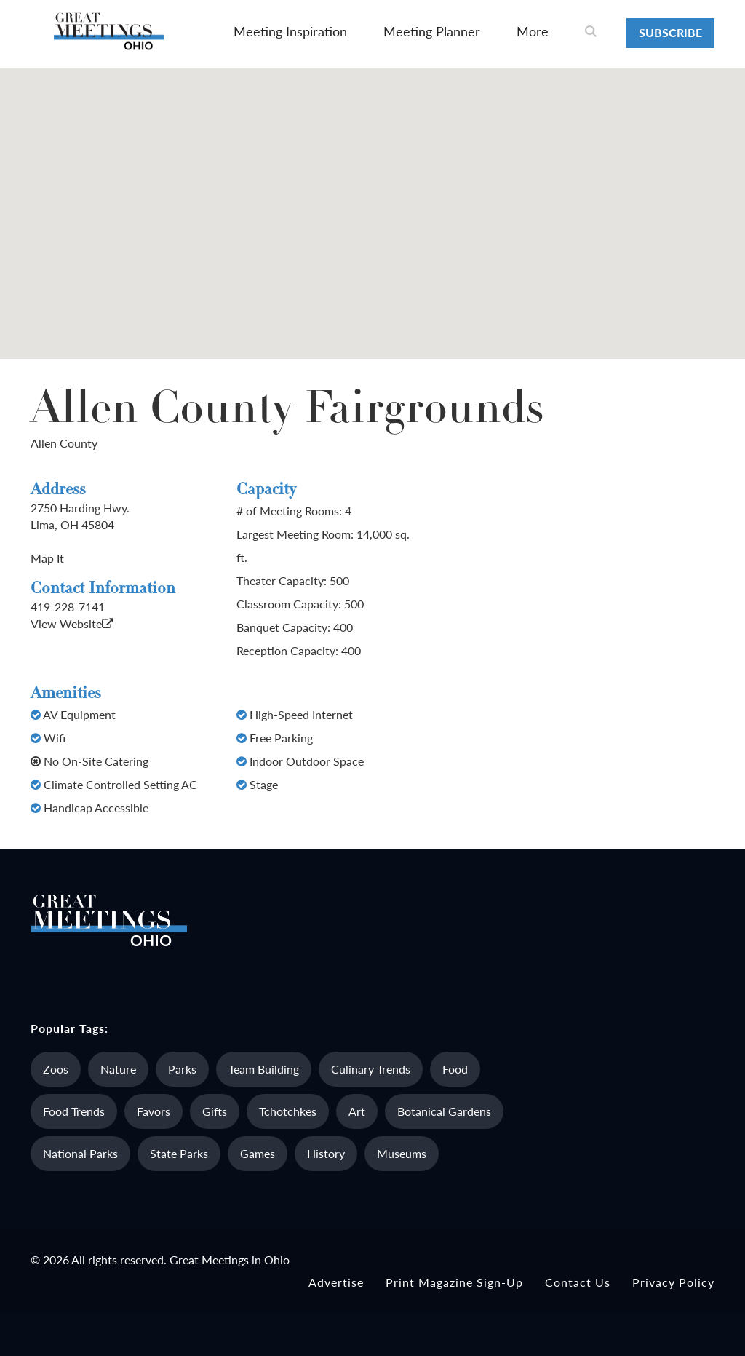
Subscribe (670, 32)
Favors (153, 1111)
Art (356, 1111)
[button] (372, 199)
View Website (72, 623)
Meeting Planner (431, 31)
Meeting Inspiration (290, 31)
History (326, 1153)
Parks (182, 1068)
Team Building (263, 1068)
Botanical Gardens (444, 1111)
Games (257, 1153)
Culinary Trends (370, 1068)
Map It (47, 558)
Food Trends (74, 1111)
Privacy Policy (673, 1282)
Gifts (214, 1111)
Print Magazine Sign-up (454, 1282)
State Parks (179, 1153)
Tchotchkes (287, 1111)
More (533, 31)
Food (455, 1068)
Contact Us (577, 1282)
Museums (401, 1153)
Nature (118, 1068)
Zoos (55, 1068)
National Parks (80, 1153)
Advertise (336, 1282)
